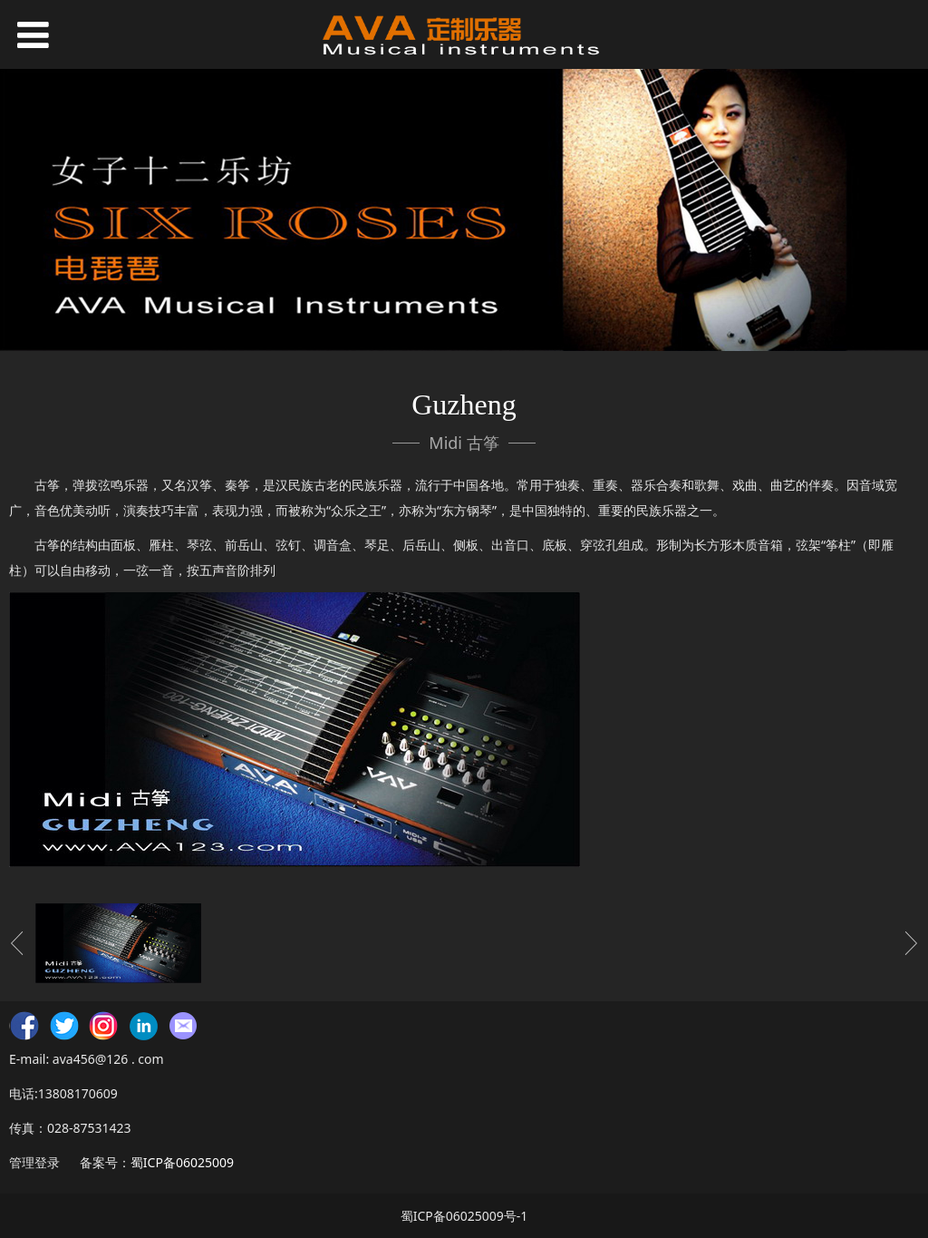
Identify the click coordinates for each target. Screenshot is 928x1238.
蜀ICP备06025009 (182, 1162)
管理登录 (34, 1162)
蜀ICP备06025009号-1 (464, 1215)
